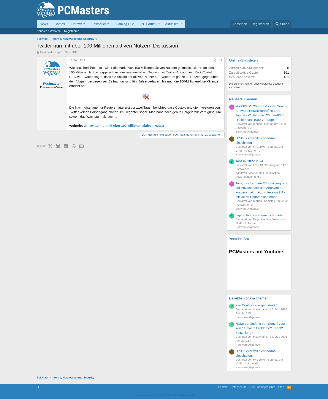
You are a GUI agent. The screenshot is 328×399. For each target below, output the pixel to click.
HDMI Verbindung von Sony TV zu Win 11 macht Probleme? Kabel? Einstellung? (260, 328)
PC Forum (148, 24)
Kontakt (222, 387)
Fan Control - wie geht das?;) (256, 305)
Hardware (78, 24)
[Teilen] (215, 60)
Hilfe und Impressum (262, 387)
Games (59, 24)
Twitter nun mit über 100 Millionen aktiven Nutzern (127, 125)
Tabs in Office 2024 (249, 161)
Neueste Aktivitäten (49, 31)
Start (281, 387)
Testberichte (100, 24)
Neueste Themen (243, 99)
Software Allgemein (248, 131)
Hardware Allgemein (248, 154)
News (44, 24)
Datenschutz (238, 387)
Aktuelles (171, 24)
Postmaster (47, 52)
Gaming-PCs (125, 24)
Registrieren (71, 31)
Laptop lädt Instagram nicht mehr (259, 215)
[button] (159, 24)
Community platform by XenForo (164, 395)
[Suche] (282, 24)
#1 (220, 60)
